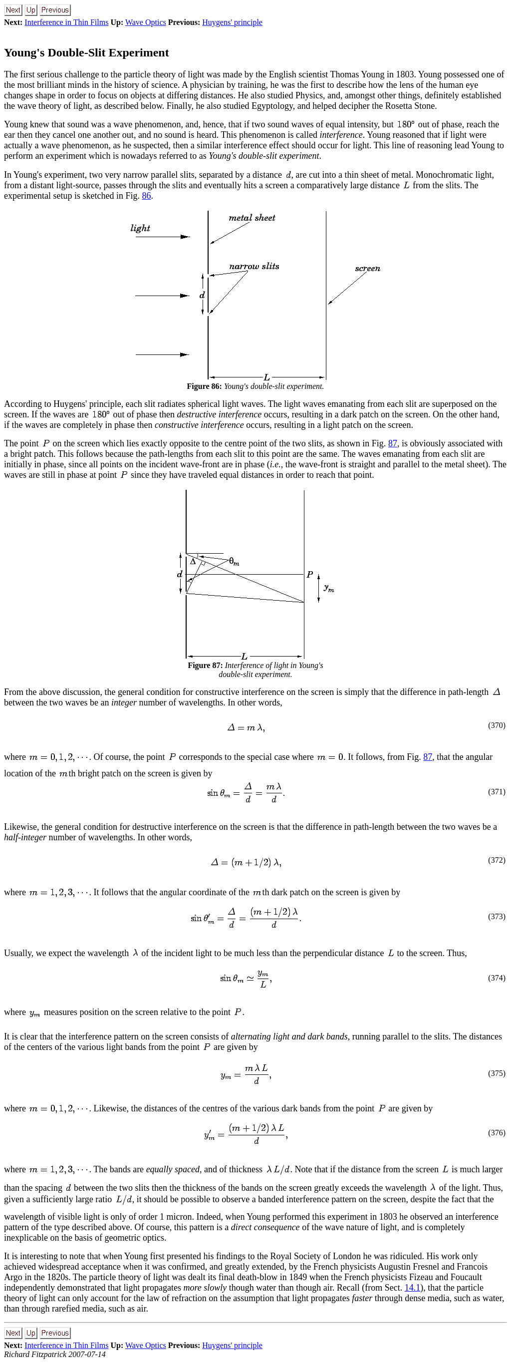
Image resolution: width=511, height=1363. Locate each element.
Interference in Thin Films (66, 22)
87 (392, 443)
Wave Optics (145, 22)
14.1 (413, 1288)
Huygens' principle (232, 22)
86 (146, 196)
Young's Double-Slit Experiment (86, 52)
